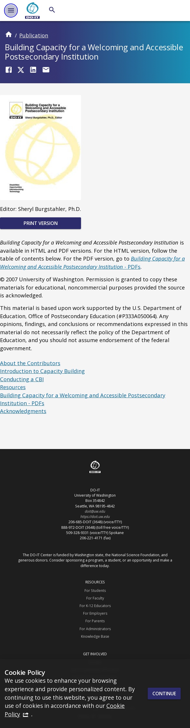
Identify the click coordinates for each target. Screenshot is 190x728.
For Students (95, 590)
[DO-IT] (32, 10)
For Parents (95, 620)
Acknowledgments (23, 411)
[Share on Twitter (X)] (21, 69)
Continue (164, 693)
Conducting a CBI (22, 379)
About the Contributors (30, 363)
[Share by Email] (46, 69)
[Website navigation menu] (11, 10)
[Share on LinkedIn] (33, 69)
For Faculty (95, 598)
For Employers (95, 613)
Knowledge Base (95, 636)
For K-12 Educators (95, 605)
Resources (13, 387)
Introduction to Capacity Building (42, 371)
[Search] (52, 9)
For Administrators (95, 628)
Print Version (41, 223)
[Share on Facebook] (8, 69)
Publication (33, 35)
